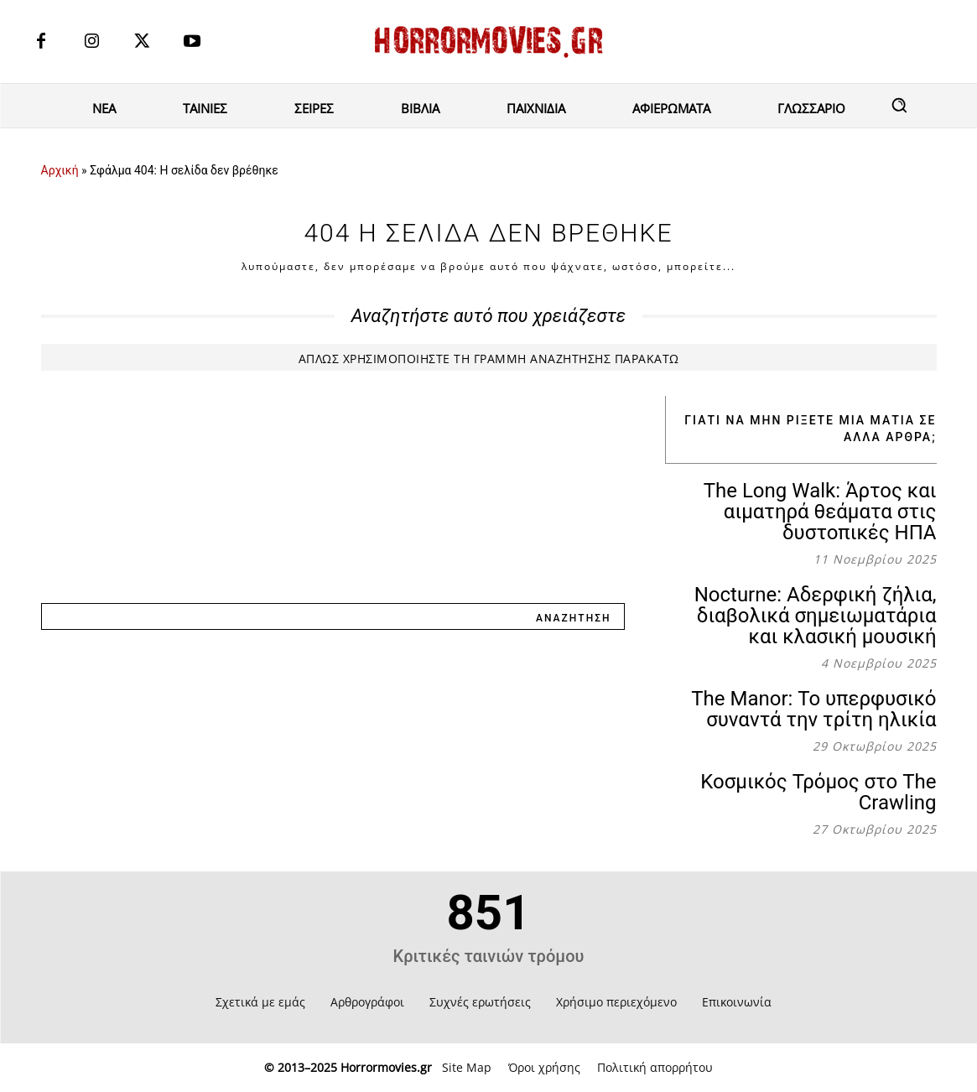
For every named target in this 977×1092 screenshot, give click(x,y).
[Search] (573, 616)
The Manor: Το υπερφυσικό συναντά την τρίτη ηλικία (813, 709)
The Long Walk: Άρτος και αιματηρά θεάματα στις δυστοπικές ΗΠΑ (820, 511)
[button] (899, 105)
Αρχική (60, 170)
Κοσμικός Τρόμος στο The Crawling (818, 792)
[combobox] (282, 616)
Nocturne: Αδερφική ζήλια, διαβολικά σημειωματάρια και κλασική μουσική (815, 615)
